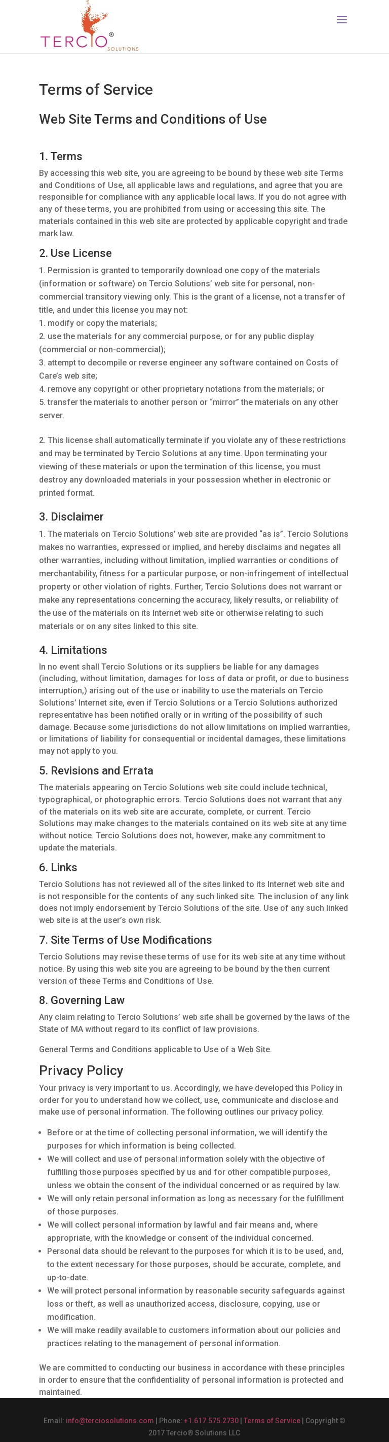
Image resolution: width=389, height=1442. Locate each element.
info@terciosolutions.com (110, 1421)
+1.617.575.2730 (211, 1421)
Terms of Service (272, 1421)
